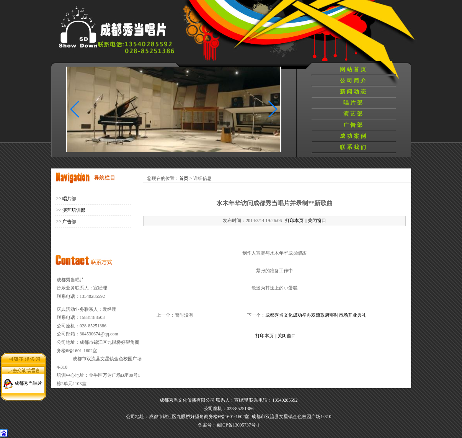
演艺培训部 (73, 210)
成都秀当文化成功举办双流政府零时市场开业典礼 (315, 315)
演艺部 (353, 114)
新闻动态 (353, 92)
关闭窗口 (317, 220)
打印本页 (294, 220)
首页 (183, 178)
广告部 (353, 125)
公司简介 (353, 80)
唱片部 (353, 103)
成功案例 (353, 136)
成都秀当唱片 (28, 382)
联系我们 (353, 147)
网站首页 (353, 69)
